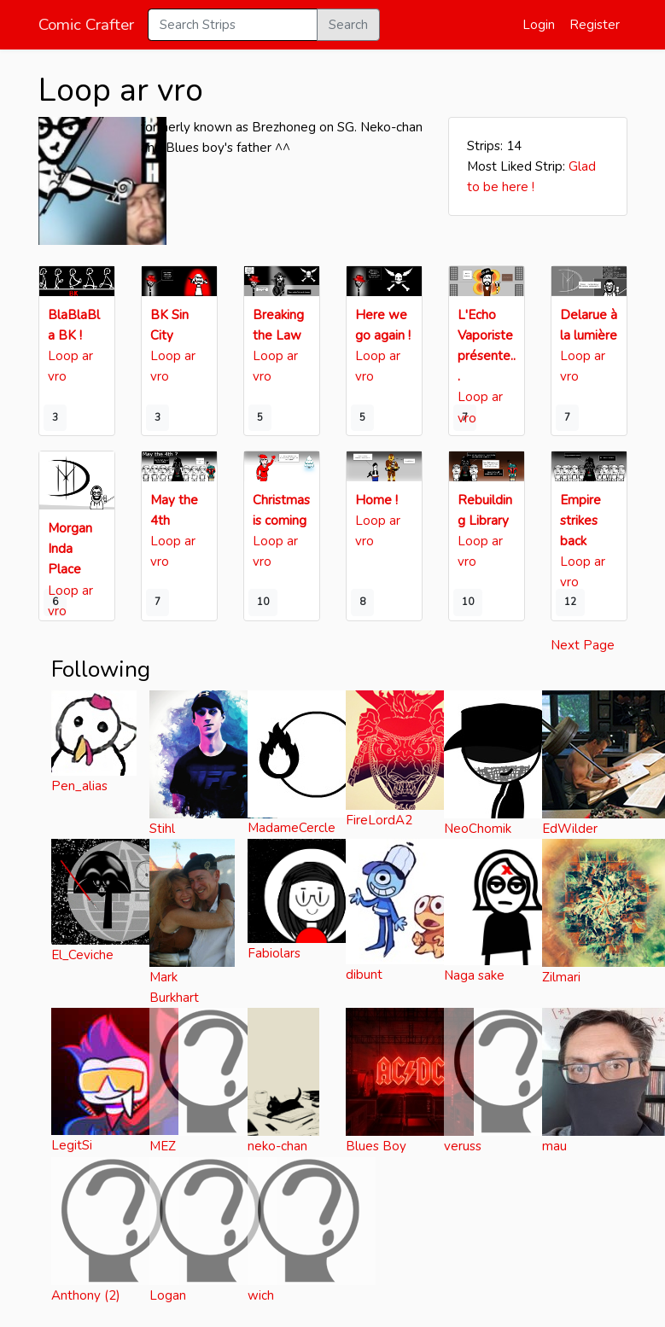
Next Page (583, 645)
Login (538, 24)
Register (594, 24)
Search (348, 24)
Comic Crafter (86, 25)
